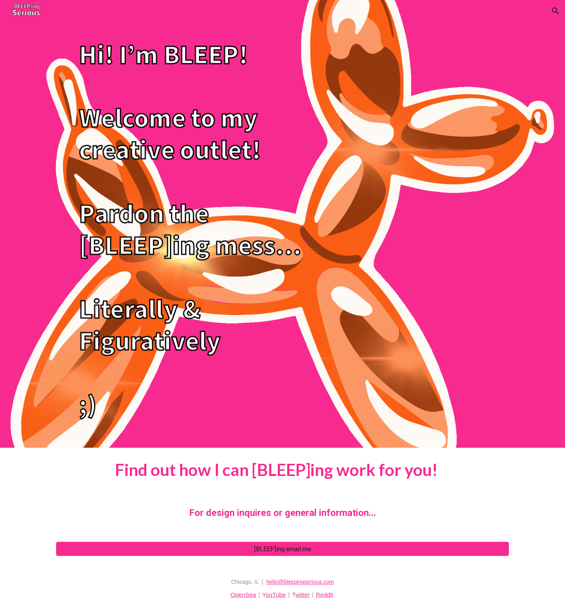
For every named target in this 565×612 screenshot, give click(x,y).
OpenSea (243, 594)
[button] (555, 11)
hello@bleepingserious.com (300, 582)
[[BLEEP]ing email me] (282, 549)
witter (302, 594)
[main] (282, 490)
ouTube (276, 594)
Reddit (324, 594)
